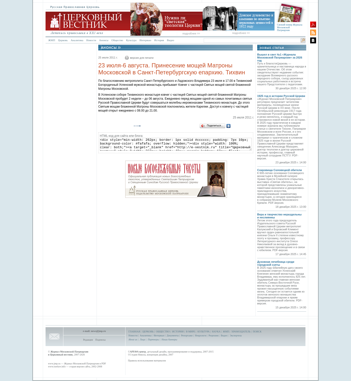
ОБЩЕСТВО (163, 331)
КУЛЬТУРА (204, 331)
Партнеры (153, 339)
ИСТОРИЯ (178, 331)
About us (132, 339)
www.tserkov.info (57, 366)
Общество (117, 40)
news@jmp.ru (98, 331)
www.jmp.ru (54, 363)
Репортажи (186, 335)
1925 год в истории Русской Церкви (281, 95)
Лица (142, 339)
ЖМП (51, 40)
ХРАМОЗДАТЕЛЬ (241, 331)
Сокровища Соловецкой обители (279, 170)
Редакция (88, 339)
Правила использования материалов (147, 360)
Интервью (145, 40)
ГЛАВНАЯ (134, 331)
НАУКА (216, 331)
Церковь (63, 40)
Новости (91, 40)
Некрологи (200, 335)
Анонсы (103, 40)
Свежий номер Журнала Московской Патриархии (289, 27)
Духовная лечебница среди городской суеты (275, 263)
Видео (170, 40)
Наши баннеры (169, 339)
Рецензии (214, 335)
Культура (131, 40)
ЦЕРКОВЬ (147, 331)
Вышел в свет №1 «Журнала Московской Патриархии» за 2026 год (279, 57)
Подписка (100, 339)
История (159, 40)
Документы (173, 335)
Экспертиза (236, 335)
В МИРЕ (190, 331)
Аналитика (77, 40)
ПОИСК (257, 331)
